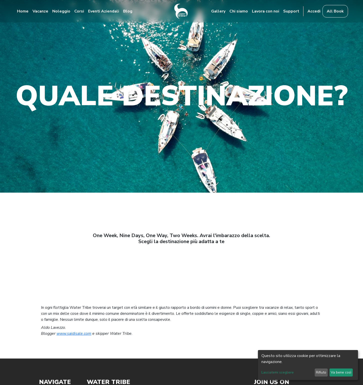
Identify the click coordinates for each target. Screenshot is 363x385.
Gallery (218, 11)
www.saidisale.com (74, 333)
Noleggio (61, 11)
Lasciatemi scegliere (277, 372)
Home (23, 11)
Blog (127, 11)
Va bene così (341, 372)
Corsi (79, 11)
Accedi (313, 11)
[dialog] (308, 365)
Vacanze (40, 11)
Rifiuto (321, 372)
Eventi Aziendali (103, 11)
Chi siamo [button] (238, 11)
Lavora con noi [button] (265, 11)
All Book (335, 11)
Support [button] (291, 11)
